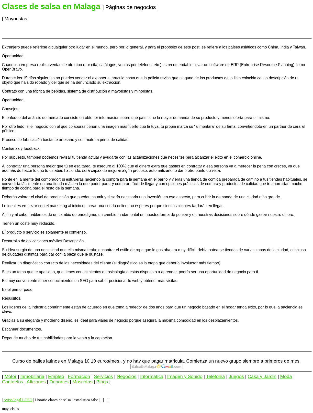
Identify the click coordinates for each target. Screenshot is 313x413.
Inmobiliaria (32, 376)
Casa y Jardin (262, 376)
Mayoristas (15, 18)
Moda (286, 376)
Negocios (126, 376)
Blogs (102, 381)
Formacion (79, 376)
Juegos (236, 376)
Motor (10, 376)
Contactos (12, 381)
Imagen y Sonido (184, 376)
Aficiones (36, 381)
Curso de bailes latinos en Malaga (47, 361)
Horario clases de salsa (53, 400)
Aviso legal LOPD (17, 400)
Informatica (151, 376)
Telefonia (215, 376)
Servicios (103, 376)
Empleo (56, 376)
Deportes (59, 381)
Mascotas (82, 381)
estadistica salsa (86, 400)
